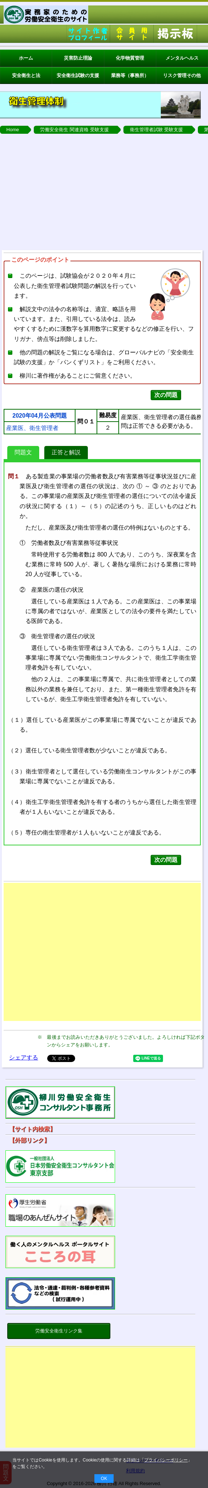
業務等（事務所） (130, 75)
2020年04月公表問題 (39, 416)
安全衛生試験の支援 (78, 75)
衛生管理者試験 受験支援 (156, 129)
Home (13, 129)
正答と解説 (66, 452)
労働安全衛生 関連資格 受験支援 (74, 129)
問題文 (23, 452)
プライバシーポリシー (166, 1460)
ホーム (26, 58)
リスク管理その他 (182, 75)
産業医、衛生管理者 (32, 428)
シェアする (23, 1057)
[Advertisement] (100, 1399)
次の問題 (166, 395)
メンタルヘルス (182, 58)
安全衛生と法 (26, 75)
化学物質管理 (130, 58)
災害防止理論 (78, 58)
